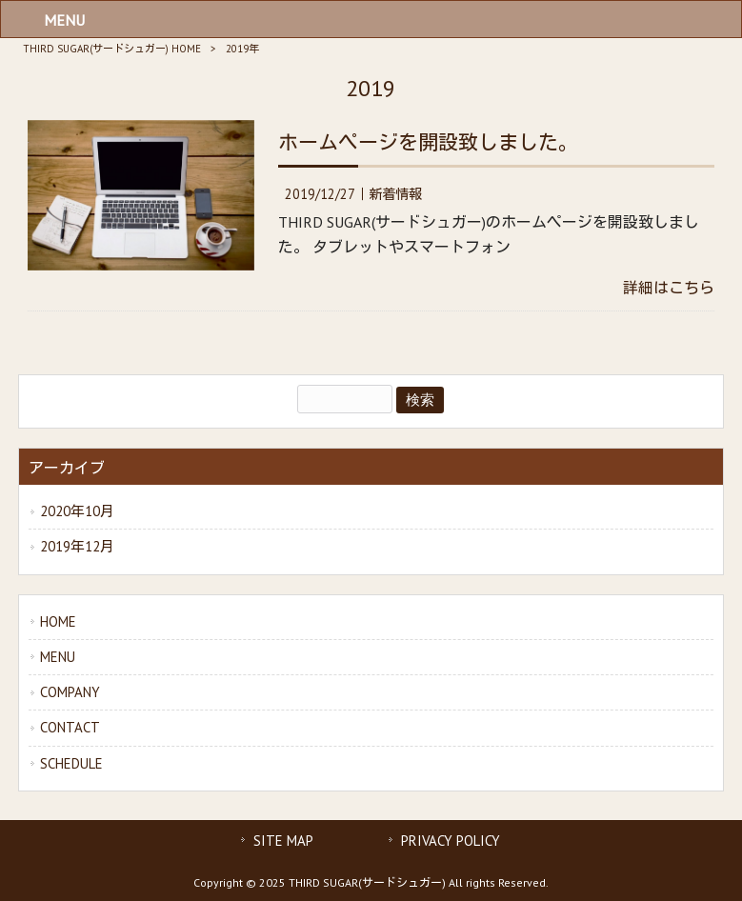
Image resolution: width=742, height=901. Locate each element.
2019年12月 (77, 546)
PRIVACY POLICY (450, 840)
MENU (57, 657)
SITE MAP (283, 840)
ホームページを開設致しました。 (428, 142)
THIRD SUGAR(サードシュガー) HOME (112, 48)
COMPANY (70, 692)
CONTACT (70, 727)
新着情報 (395, 194)
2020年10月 (77, 511)
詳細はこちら (668, 287)
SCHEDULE (71, 763)
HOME (58, 621)
